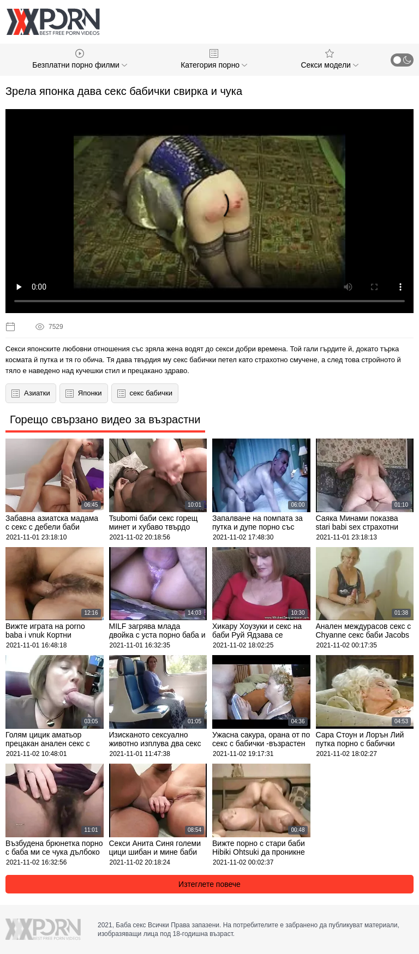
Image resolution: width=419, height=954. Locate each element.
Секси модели (329, 59)
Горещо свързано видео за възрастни (105, 419)
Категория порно (214, 59)
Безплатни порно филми (79, 59)
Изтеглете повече (209, 884)
